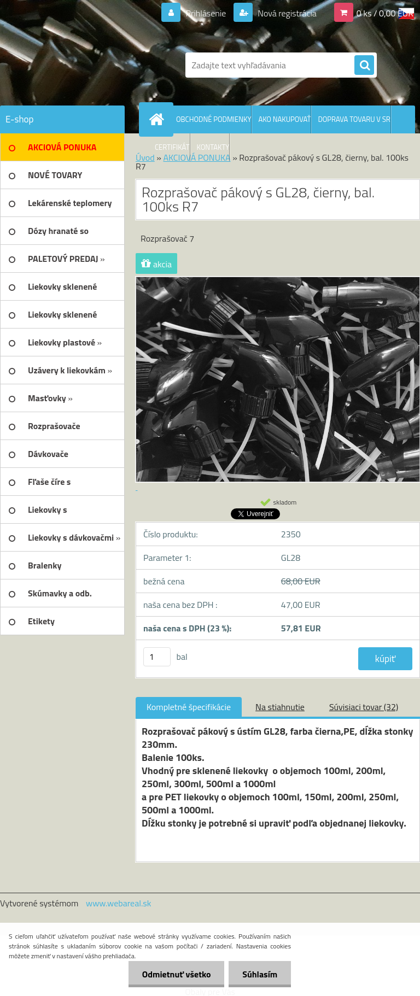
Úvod (145, 157)
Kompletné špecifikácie (189, 706)
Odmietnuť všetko (176, 974)
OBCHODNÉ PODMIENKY (213, 119)
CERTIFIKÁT (172, 147)
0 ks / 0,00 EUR (385, 13)
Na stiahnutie (280, 706)
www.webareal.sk (118, 903)
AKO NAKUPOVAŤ (284, 119)
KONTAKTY (213, 147)
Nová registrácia (286, 13)
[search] (364, 65)
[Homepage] (158, 119)
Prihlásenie (206, 13)
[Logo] (75, 65)
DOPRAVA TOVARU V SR (354, 119)
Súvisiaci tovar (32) (363, 706)
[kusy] (157, 656)
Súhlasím (259, 974)
